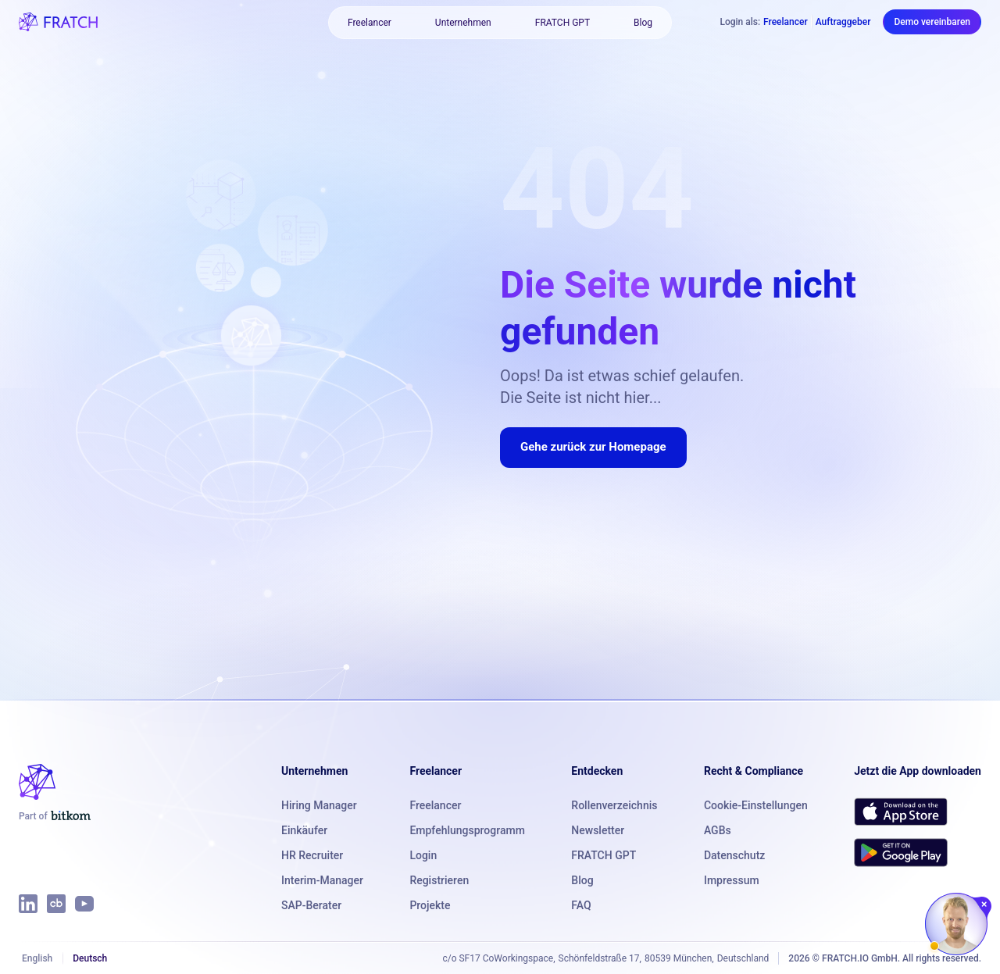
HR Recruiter (312, 855)
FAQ (581, 905)
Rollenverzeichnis (614, 805)
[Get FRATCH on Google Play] (901, 852)
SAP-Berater (311, 905)
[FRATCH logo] (58, 21)
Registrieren (439, 880)
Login (423, 855)
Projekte (429, 905)
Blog (643, 22)
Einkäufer (304, 830)
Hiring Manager (319, 805)
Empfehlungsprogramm (466, 830)
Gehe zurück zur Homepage (593, 447)
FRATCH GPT (562, 22)
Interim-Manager (322, 880)
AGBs (717, 830)
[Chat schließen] (985, 904)
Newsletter (597, 830)
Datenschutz (734, 855)
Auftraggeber (843, 21)
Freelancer (369, 22)
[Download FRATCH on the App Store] (901, 811)
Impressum (731, 880)
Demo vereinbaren (932, 21)
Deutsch (90, 958)
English (37, 958)
